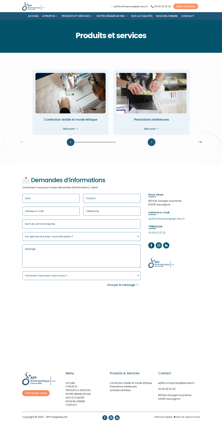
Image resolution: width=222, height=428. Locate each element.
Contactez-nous (36, 391)
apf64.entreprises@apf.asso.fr (131, 6)
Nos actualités (142, 16)
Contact (187, 16)
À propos (48, 16)
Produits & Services (78, 388)
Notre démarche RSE (111, 16)
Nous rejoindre (167, 16)
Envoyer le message (121, 283)
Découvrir (69, 129)
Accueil (33, 16)
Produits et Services (76, 16)
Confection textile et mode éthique (131, 381)
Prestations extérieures (123, 385)
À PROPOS (71, 385)
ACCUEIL (70, 381)
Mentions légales (163, 415)
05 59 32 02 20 (162, 6)
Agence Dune (192, 415)
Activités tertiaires (120, 388)
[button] (199, 142)
